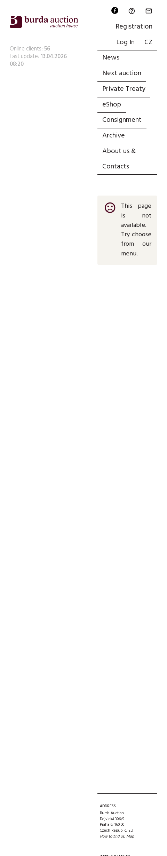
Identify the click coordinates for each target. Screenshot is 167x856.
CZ (148, 42)
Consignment (122, 120)
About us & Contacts (119, 159)
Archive (113, 135)
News (110, 57)
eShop (111, 104)
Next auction (121, 73)
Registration (134, 26)
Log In (125, 42)
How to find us (112, 836)
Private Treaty (123, 89)
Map (130, 836)
